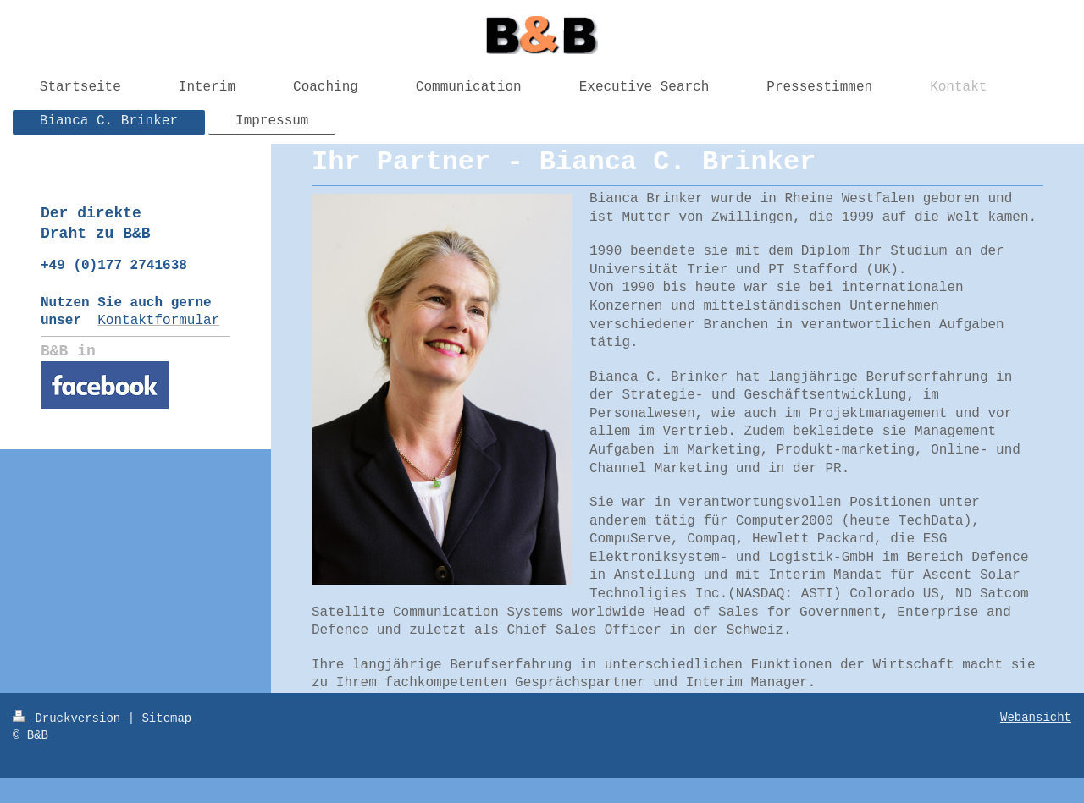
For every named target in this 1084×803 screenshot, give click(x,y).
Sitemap (166, 718)
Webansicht (1035, 717)
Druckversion (70, 718)
